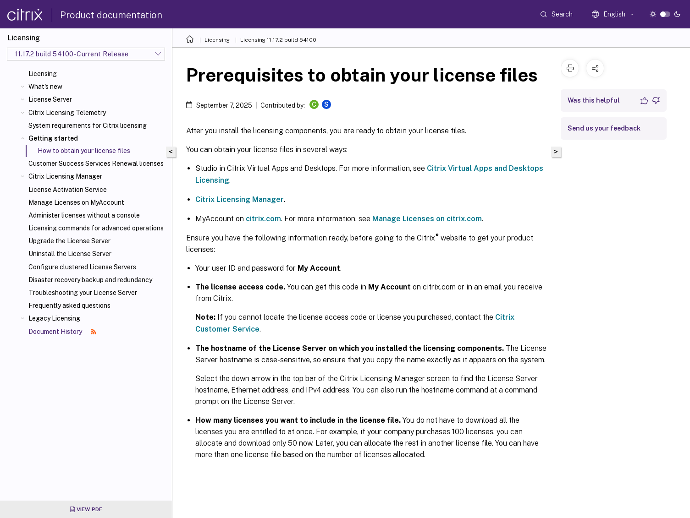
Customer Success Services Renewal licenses (96, 163)
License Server (50, 99)
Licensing (42, 73)
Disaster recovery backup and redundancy (90, 280)
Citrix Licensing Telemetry (67, 112)
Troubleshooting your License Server (82, 292)
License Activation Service (67, 189)
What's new (45, 86)
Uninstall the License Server (69, 253)
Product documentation (111, 15)
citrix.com (263, 218)
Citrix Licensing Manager (65, 176)
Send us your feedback (604, 128)
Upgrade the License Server (69, 241)
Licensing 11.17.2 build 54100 (278, 40)
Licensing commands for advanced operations (96, 228)
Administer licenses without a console (84, 215)
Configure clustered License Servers (82, 267)
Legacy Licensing (54, 318)
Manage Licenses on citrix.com (427, 218)
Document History (62, 331)
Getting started (53, 138)
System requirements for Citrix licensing (87, 125)
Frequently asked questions (69, 305)
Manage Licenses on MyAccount (76, 202)
